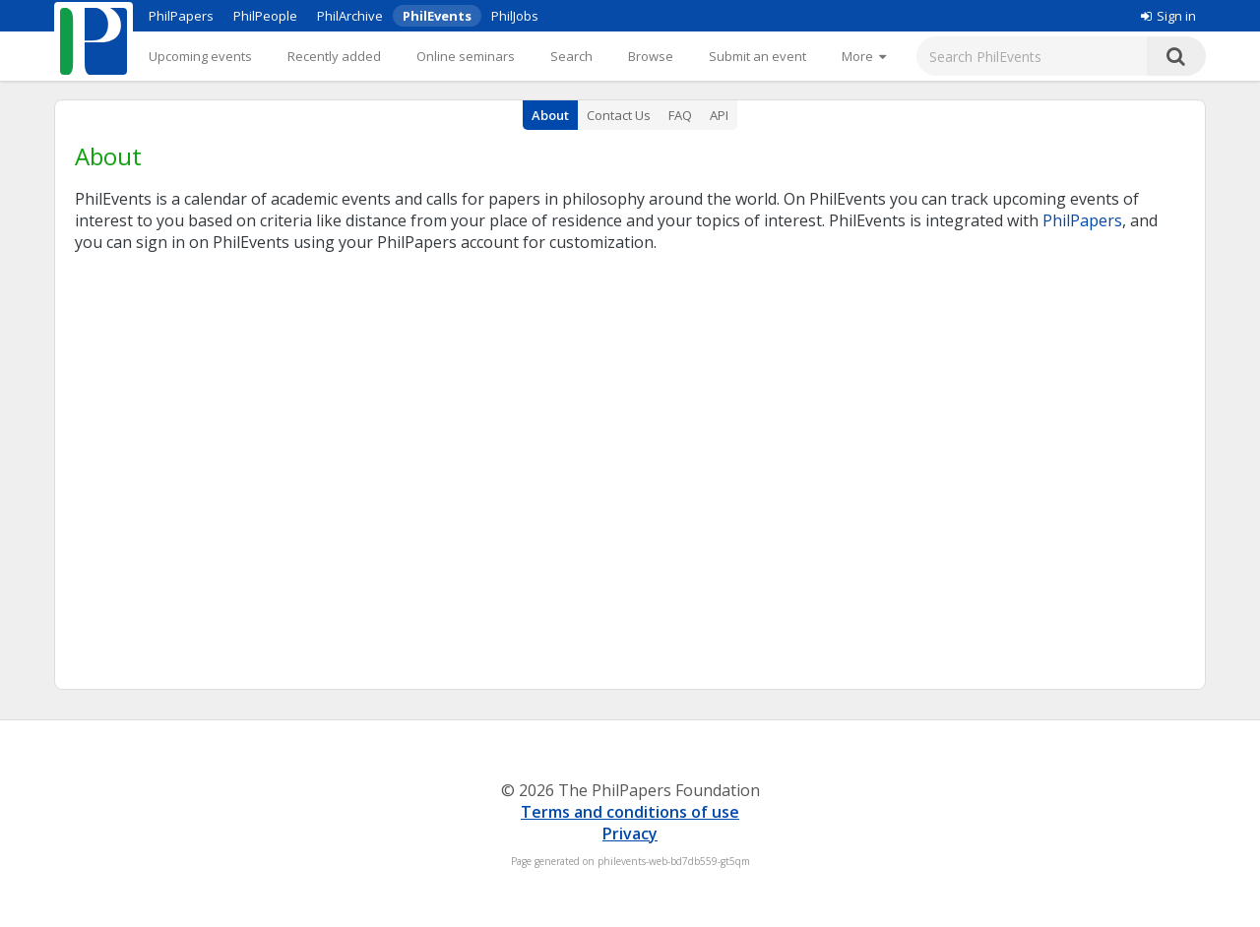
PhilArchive (350, 16)
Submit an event (757, 56)
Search (571, 56)
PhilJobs (514, 16)
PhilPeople (265, 16)
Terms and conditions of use (630, 812)
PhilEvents (437, 16)
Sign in (1168, 16)
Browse (650, 56)
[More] (864, 56)
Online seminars (465, 56)
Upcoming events (200, 56)
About (550, 115)
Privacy (630, 833)
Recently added (334, 56)
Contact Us (619, 115)
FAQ (680, 115)
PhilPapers (181, 16)
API (719, 115)
